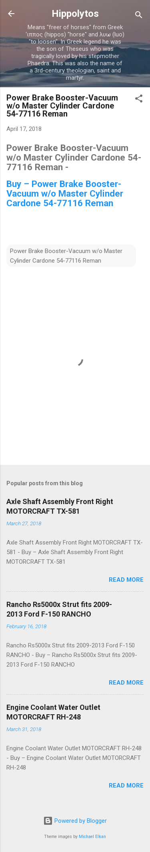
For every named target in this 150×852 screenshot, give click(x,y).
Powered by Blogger (75, 820)
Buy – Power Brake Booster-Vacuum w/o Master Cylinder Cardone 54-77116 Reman (64, 193)
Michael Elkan (92, 836)
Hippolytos (75, 13)
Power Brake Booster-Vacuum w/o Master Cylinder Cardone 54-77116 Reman (66, 255)
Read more (126, 579)
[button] (139, 100)
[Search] (139, 16)
